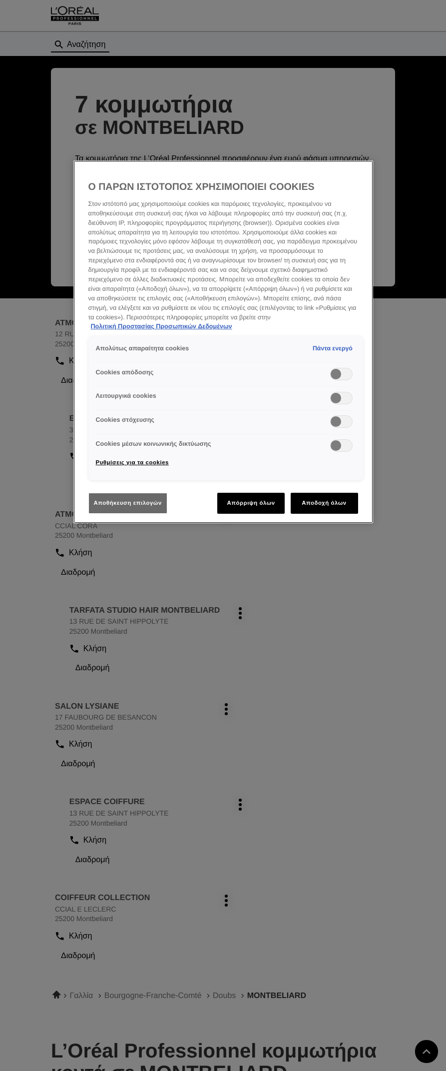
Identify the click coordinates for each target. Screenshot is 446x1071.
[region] (223, 341)
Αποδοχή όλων (324, 503)
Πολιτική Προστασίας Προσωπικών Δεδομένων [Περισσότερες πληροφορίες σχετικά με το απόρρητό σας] (161, 326)
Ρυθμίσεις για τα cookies (132, 462)
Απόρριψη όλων (251, 503)
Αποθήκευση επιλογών (128, 503)
